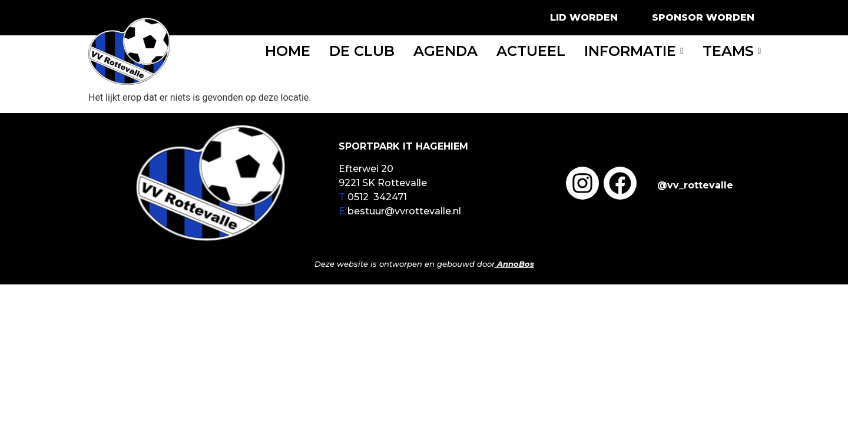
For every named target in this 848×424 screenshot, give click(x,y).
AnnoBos (515, 264)
